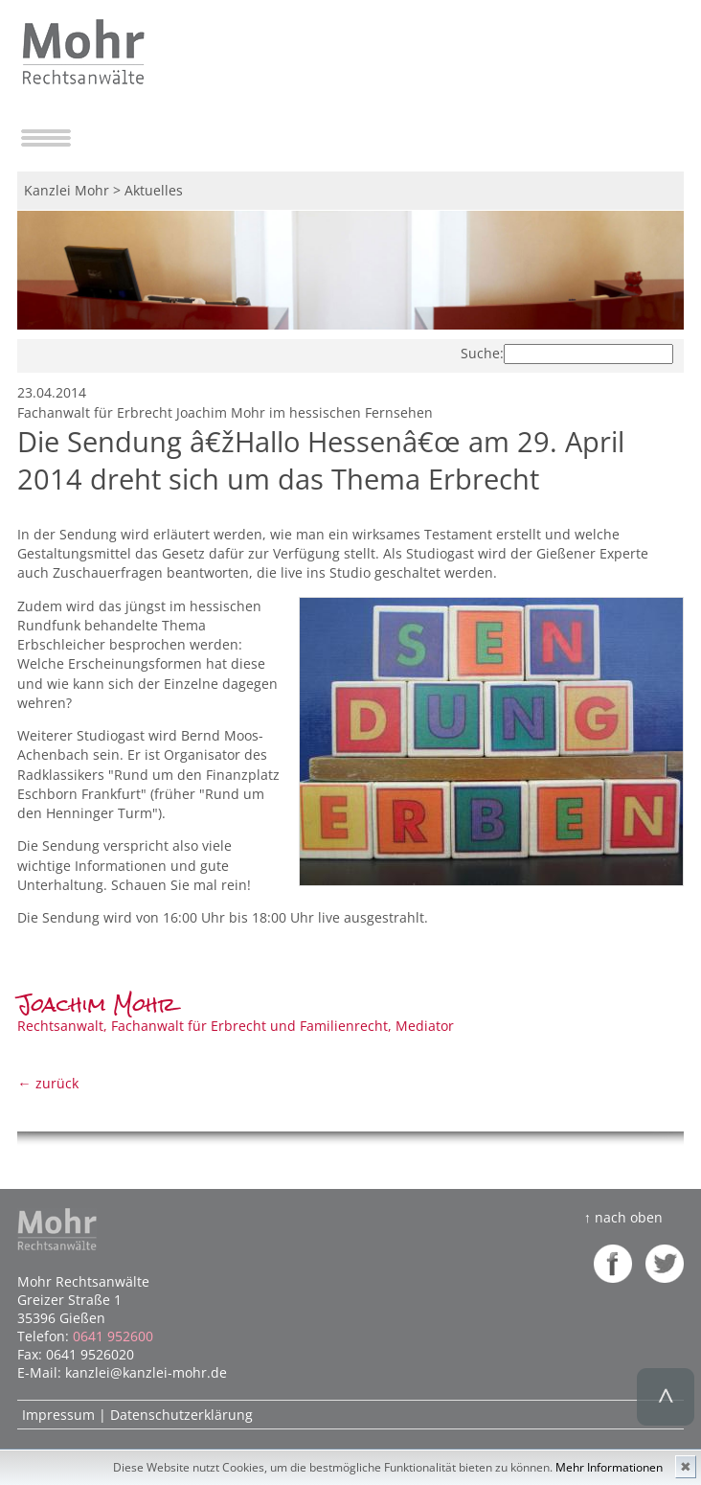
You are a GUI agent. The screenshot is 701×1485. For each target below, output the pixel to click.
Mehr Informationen (609, 1467)
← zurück (47, 1083)
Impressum (58, 1414)
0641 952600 (113, 1336)
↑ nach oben (623, 1217)
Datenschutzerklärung (181, 1414)
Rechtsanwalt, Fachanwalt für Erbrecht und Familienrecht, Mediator (235, 1016)
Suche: (482, 353)
